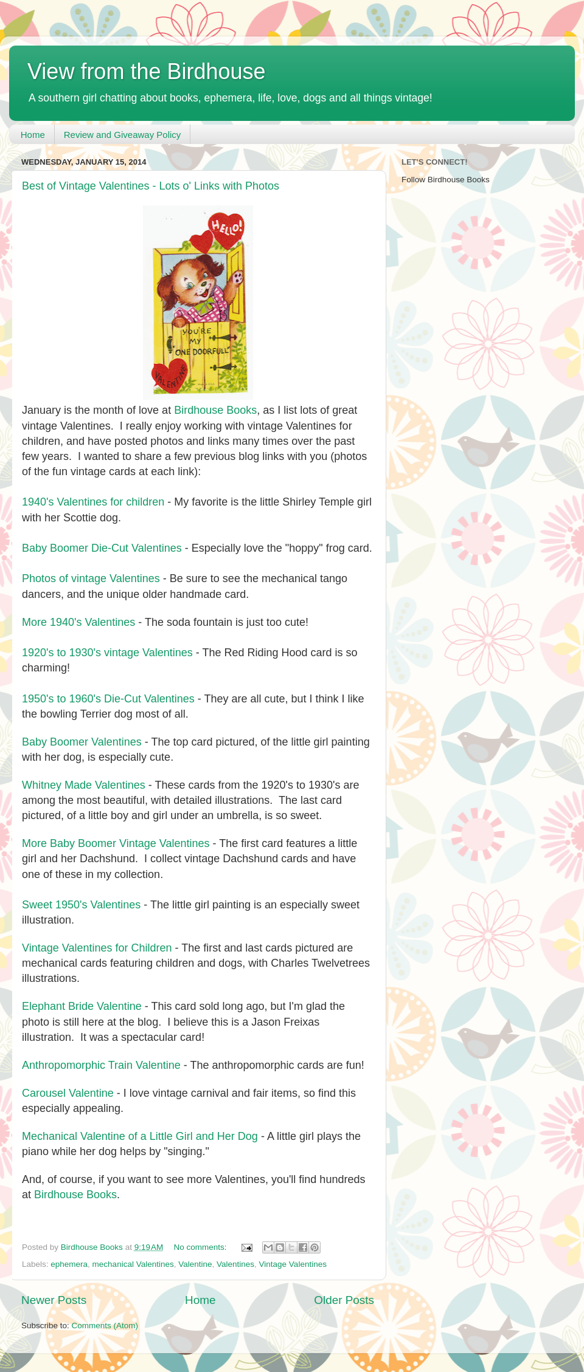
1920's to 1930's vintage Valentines (107, 653)
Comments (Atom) (105, 1325)
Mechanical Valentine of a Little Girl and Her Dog (140, 1136)
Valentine (195, 1264)
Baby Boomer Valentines (82, 742)
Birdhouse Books (215, 410)
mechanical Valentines (133, 1264)
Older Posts (344, 1300)
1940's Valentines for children (93, 502)
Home (33, 134)
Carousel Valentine (68, 1093)
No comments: (201, 1247)
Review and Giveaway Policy (122, 134)
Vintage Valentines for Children (97, 948)
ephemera (69, 1264)
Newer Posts (53, 1300)
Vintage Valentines (293, 1264)
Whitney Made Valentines (83, 785)
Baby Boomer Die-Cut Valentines (102, 548)
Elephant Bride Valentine (82, 1006)
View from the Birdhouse (146, 71)
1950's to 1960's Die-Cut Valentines (108, 699)
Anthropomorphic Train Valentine (101, 1065)
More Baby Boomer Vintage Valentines (116, 843)
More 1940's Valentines (78, 622)
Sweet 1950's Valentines (81, 905)
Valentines (235, 1264)
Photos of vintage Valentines (91, 578)
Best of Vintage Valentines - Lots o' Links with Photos (150, 186)
